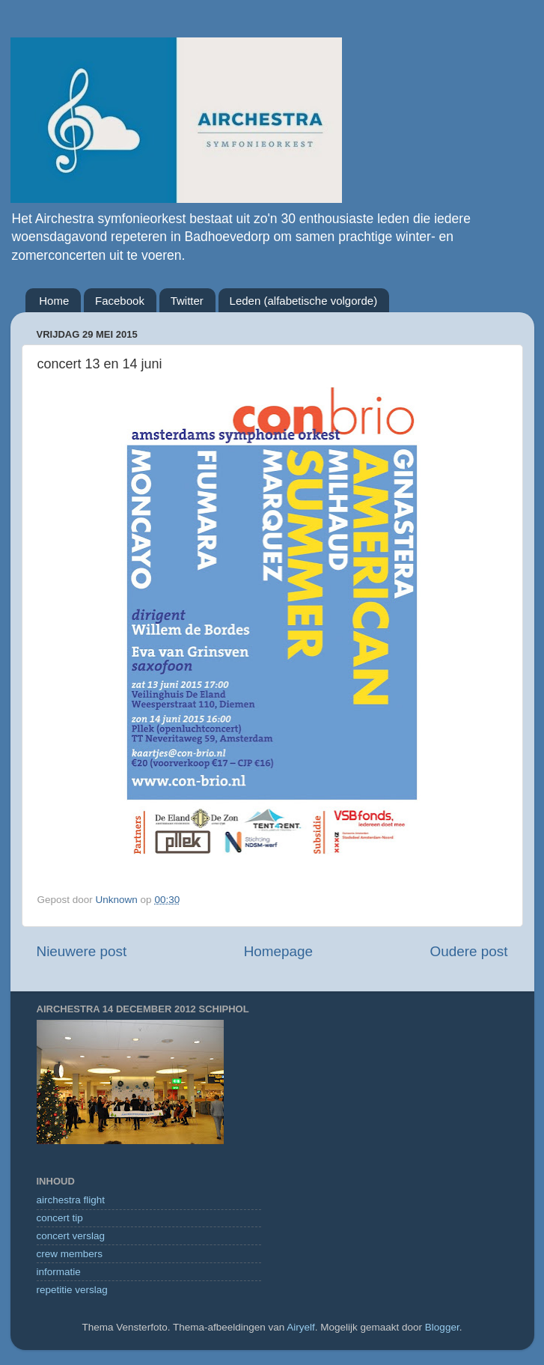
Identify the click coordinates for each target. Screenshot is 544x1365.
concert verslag (71, 1235)
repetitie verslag (72, 1289)
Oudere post (469, 951)
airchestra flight (71, 1200)
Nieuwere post (82, 951)
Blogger (442, 1327)
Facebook (119, 300)
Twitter (187, 300)
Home (54, 300)
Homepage (278, 951)
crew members (70, 1253)
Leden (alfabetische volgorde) (304, 300)
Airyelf (301, 1327)
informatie (59, 1271)
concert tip (60, 1217)
